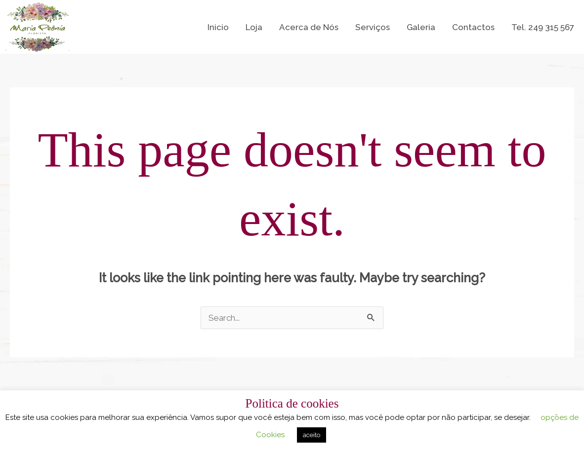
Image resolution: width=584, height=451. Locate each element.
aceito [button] (311, 435)
